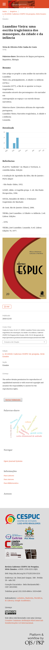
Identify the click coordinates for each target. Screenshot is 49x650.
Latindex (20, 598)
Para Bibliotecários (11, 483)
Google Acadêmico (22, 600)
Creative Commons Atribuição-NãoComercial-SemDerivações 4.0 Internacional (24, 621)
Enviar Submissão (13, 400)
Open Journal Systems (13, 461)
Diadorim (29, 598)
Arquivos (13, 11)
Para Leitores (9, 475)
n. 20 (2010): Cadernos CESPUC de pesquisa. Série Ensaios (24, 14)
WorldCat (38, 598)
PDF (8, 307)
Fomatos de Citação (11, 342)
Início (5, 11)
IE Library (9, 600)
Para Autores (9, 479)
